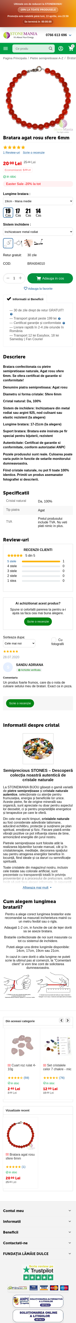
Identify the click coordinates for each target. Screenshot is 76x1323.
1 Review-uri (11, 152)
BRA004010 (36, 263)
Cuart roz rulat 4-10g (55, 1067)
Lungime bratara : (16, 194)
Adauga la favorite (38, 288)
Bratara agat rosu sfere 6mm (20, 1156)
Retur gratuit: (12, 255)
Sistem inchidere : (17, 224)
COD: (7, 263)
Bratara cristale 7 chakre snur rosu (20, 1067)
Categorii (6, 48)
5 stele (11, 561)
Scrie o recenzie (34, 152)
